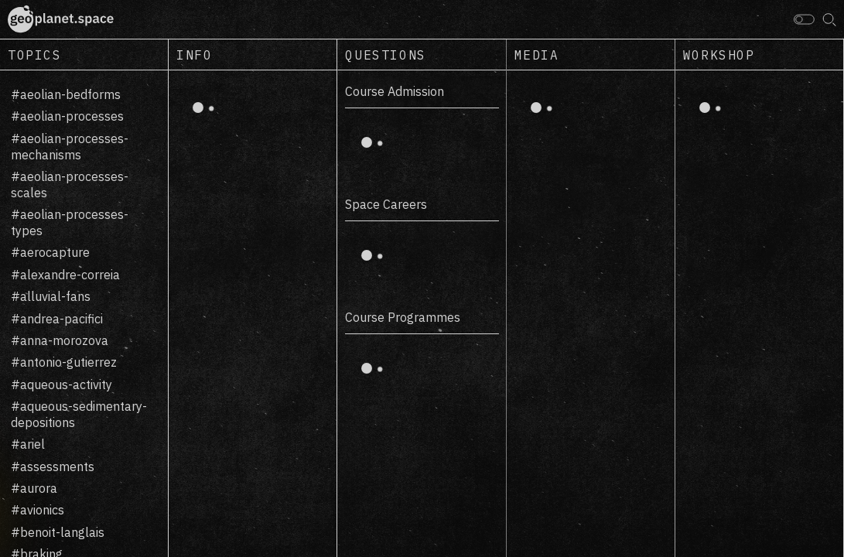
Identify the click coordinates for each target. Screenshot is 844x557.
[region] (84, 313)
